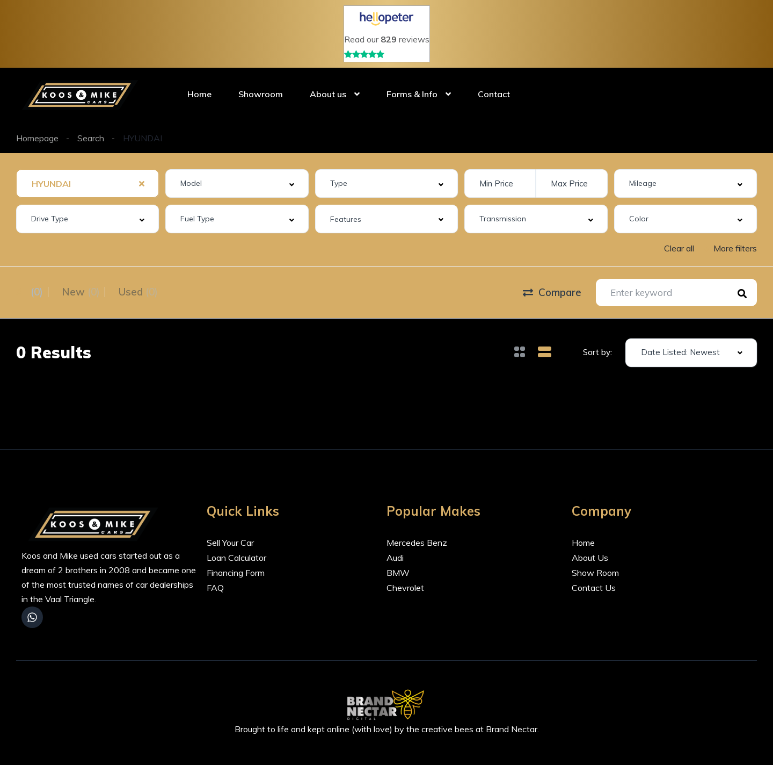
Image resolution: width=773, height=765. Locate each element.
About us (328, 94)
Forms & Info (411, 94)
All (29, 291)
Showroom (260, 94)
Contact (494, 94)
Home (199, 94)
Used (154, 291)
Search (90, 138)
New (89, 291)
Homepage (37, 138)
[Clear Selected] (141, 183)
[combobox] (87, 183)
